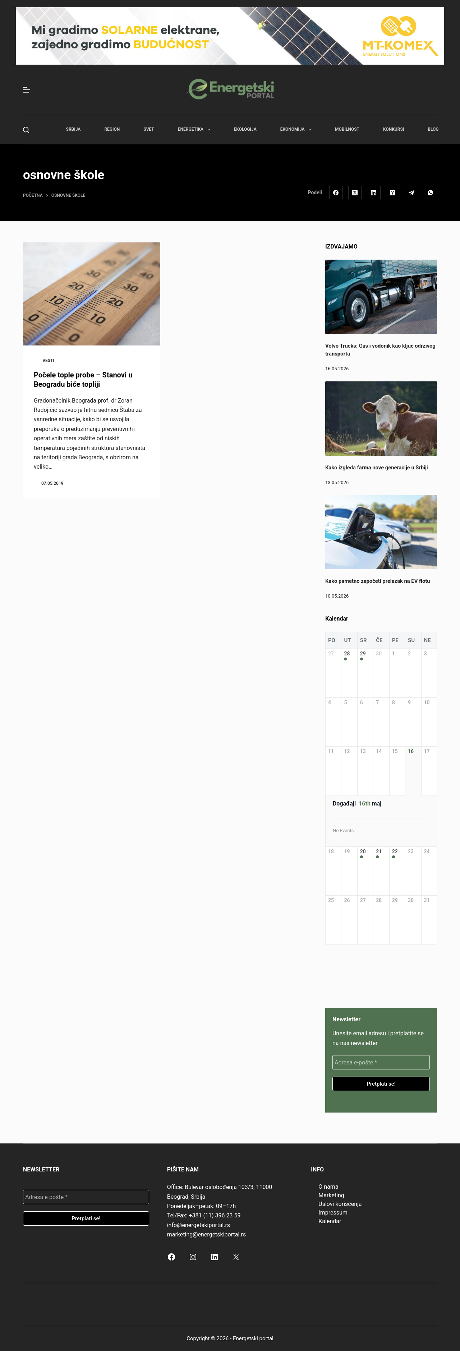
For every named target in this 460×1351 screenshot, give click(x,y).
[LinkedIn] (374, 192)
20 (363, 851)
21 (379, 851)
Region (112, 129)
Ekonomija (297, 129)
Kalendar (329, 1221)
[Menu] (26, 89)
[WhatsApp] (430, 192)
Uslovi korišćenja (340, 1204)
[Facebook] (336, 192)
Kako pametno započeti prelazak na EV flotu (377, 581)
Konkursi (393, 129)
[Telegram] (411, 192)
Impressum (333, 1212)
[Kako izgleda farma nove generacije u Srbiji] (381, 418)
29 (363, 653)
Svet (148, 129)
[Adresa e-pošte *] (381, 1062)
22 (395, 851)
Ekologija (245, 129)
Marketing (331, 1195)
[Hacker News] (393, 192)
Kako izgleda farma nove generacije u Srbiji (376, 467)
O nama (328, 1186)
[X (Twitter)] (355, 192)
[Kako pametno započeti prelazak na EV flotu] (381, 532)
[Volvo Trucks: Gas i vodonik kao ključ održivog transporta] (381, 297)
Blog (433, 129)
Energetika (195, 129)
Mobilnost (347, 129)
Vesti (48, 360)
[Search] (26, 130)
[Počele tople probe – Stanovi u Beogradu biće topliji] (91, 293)
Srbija (73, 129)
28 (347, 653)
